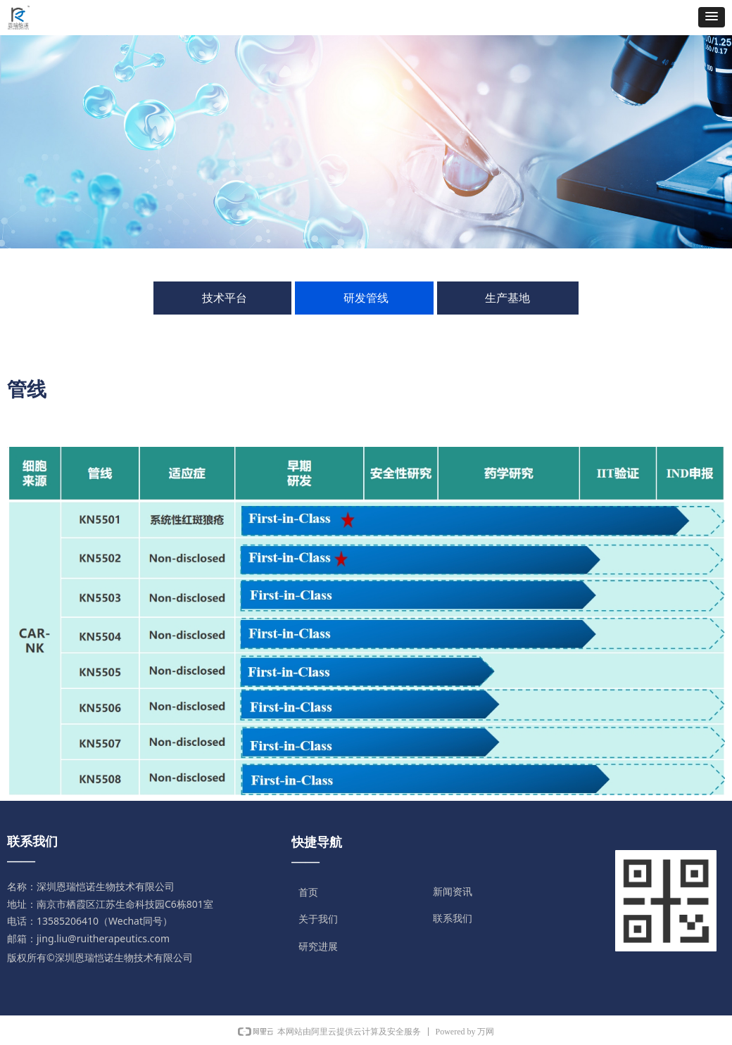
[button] (711, 17)
